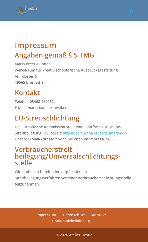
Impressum (46, 214)
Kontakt (99, 214)
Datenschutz (74, 214)
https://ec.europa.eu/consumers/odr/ (95, 133)
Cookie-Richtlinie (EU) (71, 220)
